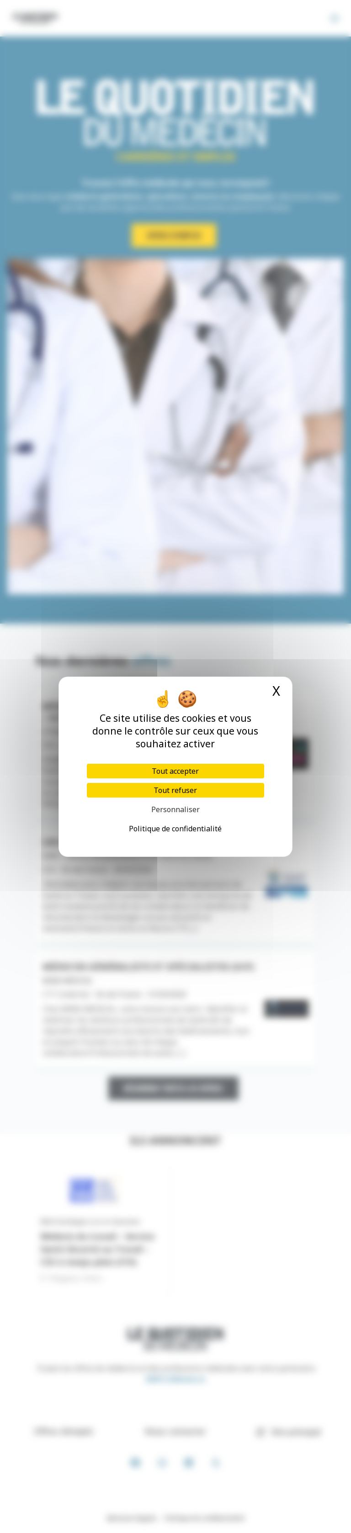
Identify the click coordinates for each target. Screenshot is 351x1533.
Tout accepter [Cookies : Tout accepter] (175, 771)
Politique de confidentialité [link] (175, 829)
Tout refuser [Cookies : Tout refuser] (175, 790)
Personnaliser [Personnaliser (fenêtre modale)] (175, 809)
